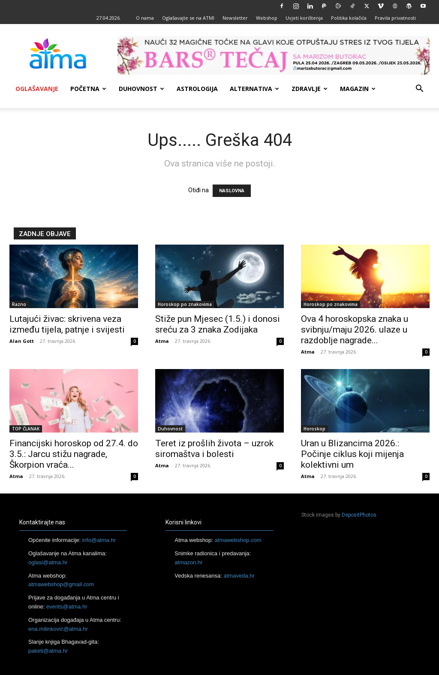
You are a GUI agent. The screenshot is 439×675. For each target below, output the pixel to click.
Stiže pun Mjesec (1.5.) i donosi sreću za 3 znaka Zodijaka (217, 324)
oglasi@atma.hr (47, 562)
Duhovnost (141, 89)
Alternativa (254, 89)
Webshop (266, 18)
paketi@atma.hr (48, 651)
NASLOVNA (231, 191)
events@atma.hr (66, 606)
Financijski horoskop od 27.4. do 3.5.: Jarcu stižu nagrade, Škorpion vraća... (73, 454)
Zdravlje (310, 89)
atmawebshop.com (238, 540)
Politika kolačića (349, 18)
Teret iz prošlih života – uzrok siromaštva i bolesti (214, 448)
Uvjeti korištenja (304, 18)
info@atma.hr (99, 540)
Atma (162, 341)
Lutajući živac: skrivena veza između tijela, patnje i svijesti (67, 324)
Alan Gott (21, 341)
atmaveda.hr (239, 575)
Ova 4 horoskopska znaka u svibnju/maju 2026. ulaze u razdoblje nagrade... (354, 329)
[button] (419, 89)
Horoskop (314, 429)
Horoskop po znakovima (185, 304)
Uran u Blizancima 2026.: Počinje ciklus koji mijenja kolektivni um (352, 454)
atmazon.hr (188, 562)
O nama (145, 18)
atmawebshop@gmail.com (61, 584)
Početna (88, 89)
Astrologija (197, 89)
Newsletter (235, 18)
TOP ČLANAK (25, 429)
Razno (19, 304)
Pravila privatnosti (395, 18)
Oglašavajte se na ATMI (188, 18)
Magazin (358, 89)
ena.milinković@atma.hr (58, 629)
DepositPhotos (359, 515)
